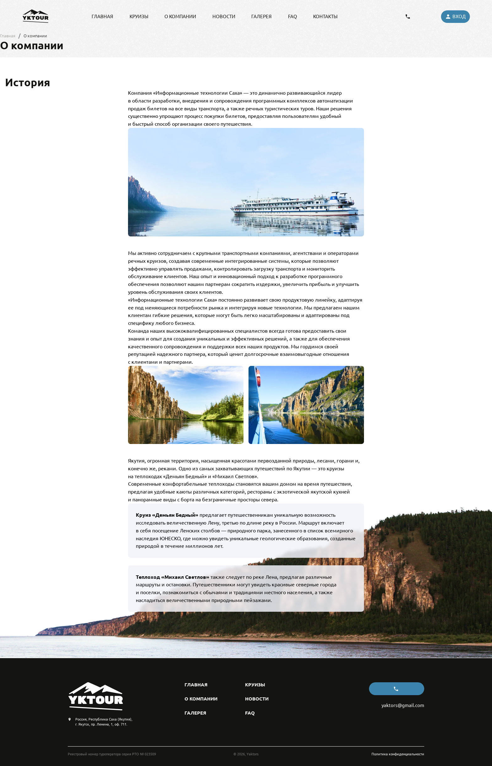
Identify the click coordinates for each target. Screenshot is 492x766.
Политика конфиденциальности (398, 754)
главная (102, 16)
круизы (139, 16)
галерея (261, 16)
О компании (35, 36)
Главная (7, 36)
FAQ (292, 16)
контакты (325, 16)
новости (223, 16)
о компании (180, 16)
